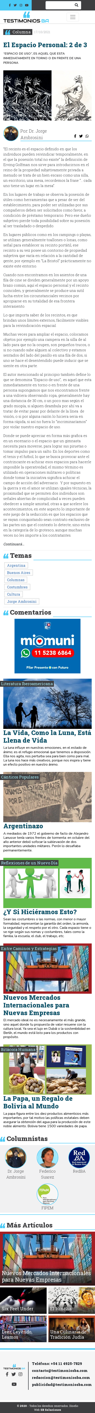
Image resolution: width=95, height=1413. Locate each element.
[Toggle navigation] (73, 17)
